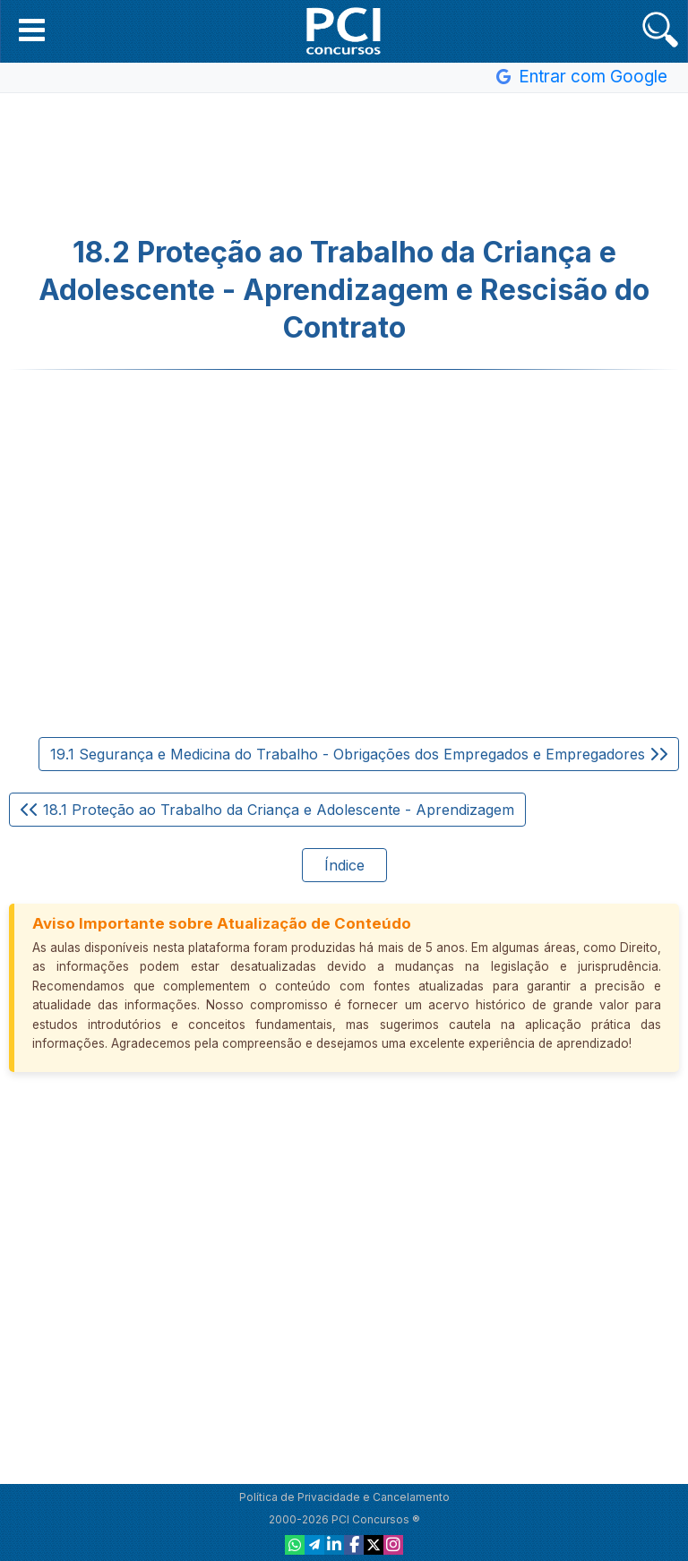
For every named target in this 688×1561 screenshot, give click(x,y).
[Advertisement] (344, 165)
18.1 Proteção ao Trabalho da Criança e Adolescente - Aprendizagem (267, 810)
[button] (31, 29)
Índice (344, 865)
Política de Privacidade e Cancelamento (344, 1497)
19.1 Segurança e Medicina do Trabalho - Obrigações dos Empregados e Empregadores (358, 754)
